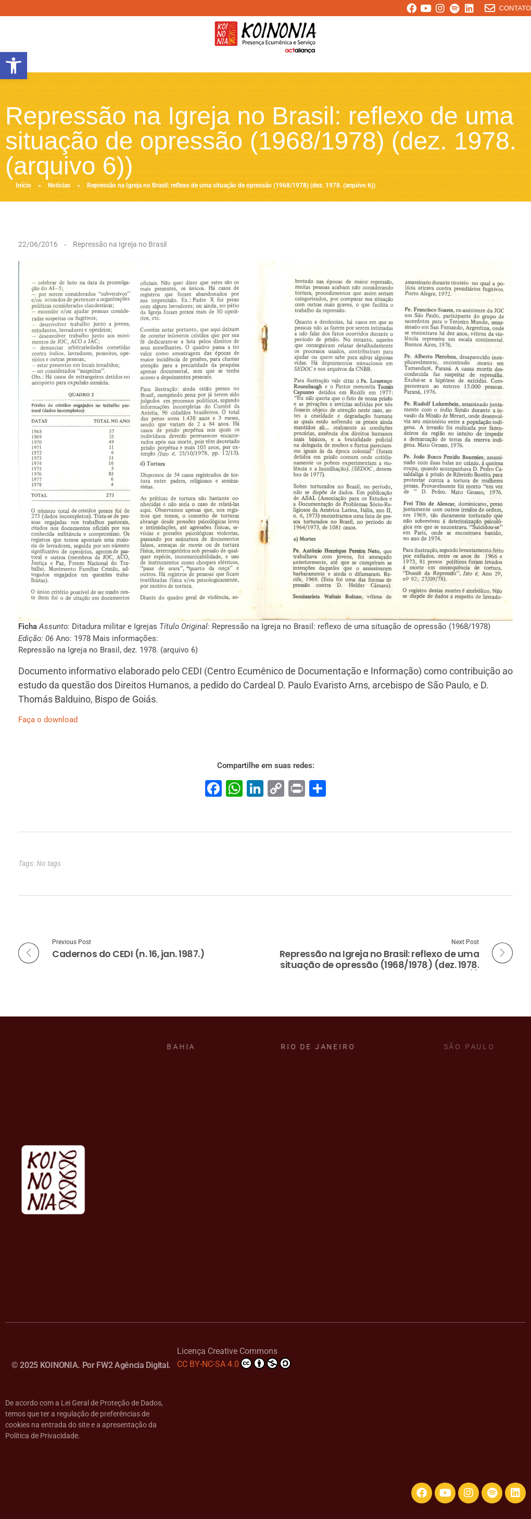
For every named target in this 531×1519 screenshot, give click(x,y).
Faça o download (48, 719)
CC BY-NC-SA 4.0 (234, 1363)
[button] (13, 65)
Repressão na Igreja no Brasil (120, 244)
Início (23, 185)
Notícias (59, 185)
